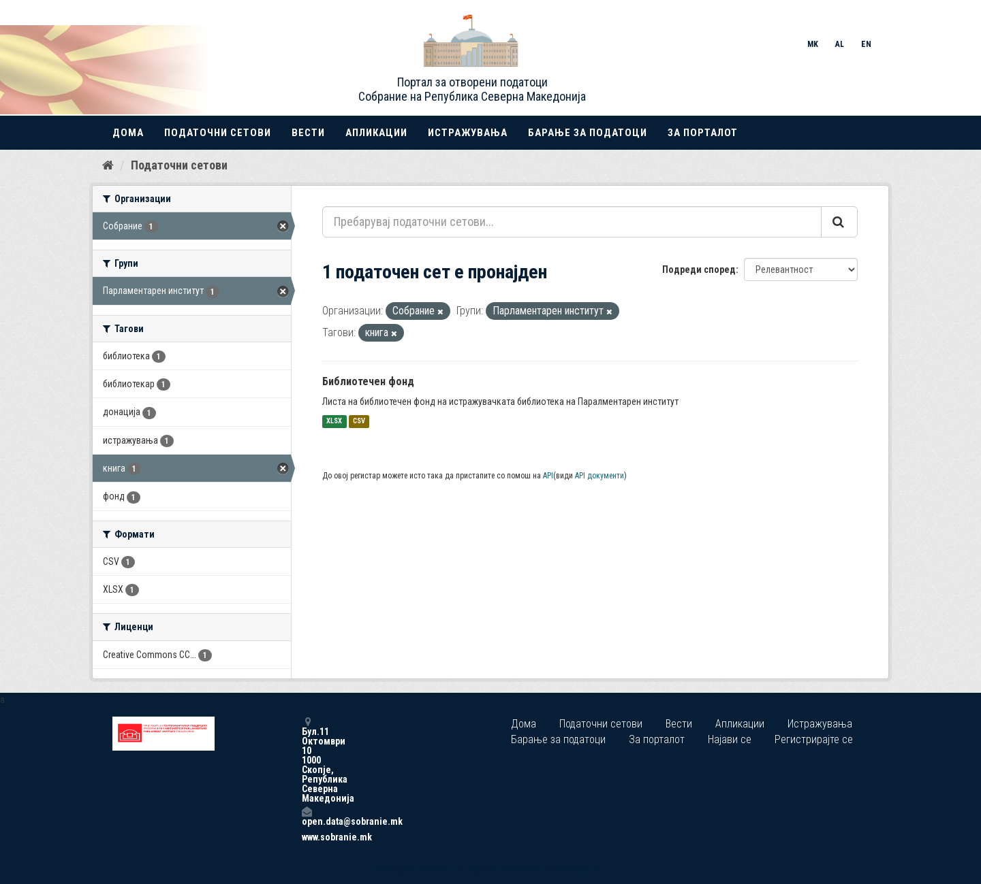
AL (839, 44)
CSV (359, 421)
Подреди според (699, 269)
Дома (128, 133)
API (548, 475)
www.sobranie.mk (306, 837)
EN (866, 44)
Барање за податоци (587, 133)
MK (812, 44)
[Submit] (839, 222)
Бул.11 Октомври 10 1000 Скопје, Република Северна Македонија (306, 760)
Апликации (376, 133)
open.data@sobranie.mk (306, 816)
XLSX (334, 421)
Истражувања (468, 133)
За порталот (703, 133)
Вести (308, 133)
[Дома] (108, 165)
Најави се (729, 739)
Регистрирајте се (814, 739)
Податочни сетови (217, 133)
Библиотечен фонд (368, 381)
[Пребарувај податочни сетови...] (572, 222)
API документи (599, 475)
